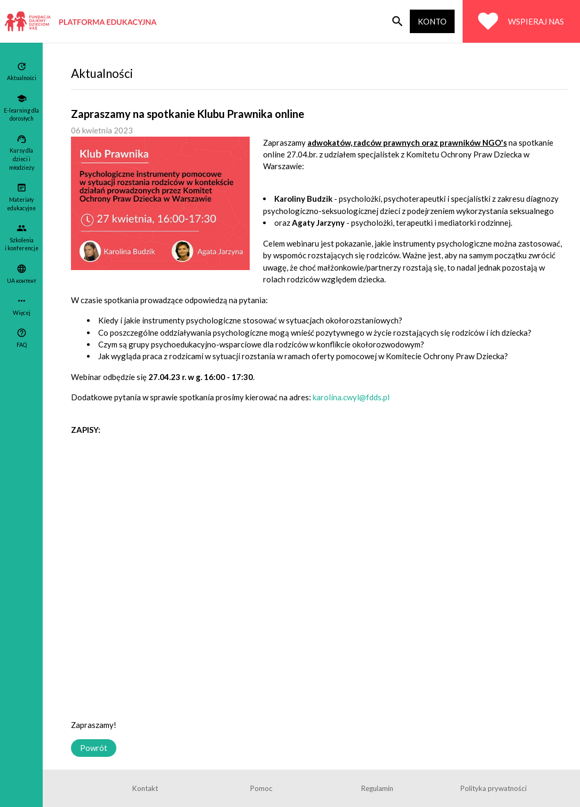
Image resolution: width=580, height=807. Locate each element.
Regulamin (377, 788)
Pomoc (261, 788)
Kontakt (145, 788)
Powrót (93, 748)
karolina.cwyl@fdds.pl (351, 397)
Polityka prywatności (493, 788)
